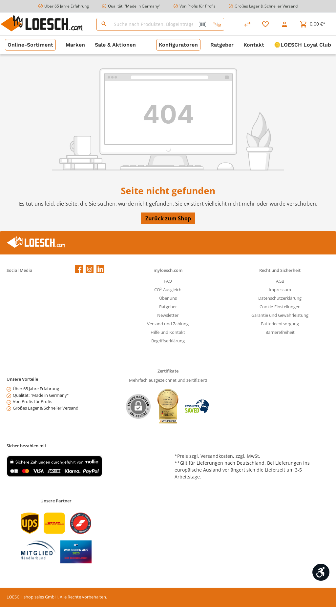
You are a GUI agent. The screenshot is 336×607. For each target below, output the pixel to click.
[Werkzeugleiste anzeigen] (320, 572)
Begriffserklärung (168, 341)
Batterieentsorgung (280, 324)
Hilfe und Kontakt (168, 332)
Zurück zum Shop (168, 218)
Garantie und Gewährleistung (279, 315)
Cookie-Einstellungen (280, 307)
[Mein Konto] (284, 24)
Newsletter (167, 315)
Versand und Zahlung (168, 324)
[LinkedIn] (100, 269)
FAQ (168, 281)
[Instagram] (89, 269)
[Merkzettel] (265, 24)
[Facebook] (79, 269)
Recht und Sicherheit (280, 270)
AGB (280, 281)
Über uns (168, 298)
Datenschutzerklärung (280, 298)
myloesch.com (168, 270)
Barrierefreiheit (280, 332)
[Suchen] (103, 24)
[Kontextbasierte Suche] (217, 24)
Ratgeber (168, 307)
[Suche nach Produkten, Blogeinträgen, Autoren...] (153, 24)
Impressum (280, 290)
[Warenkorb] (312, 24)
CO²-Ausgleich (167, 290)
